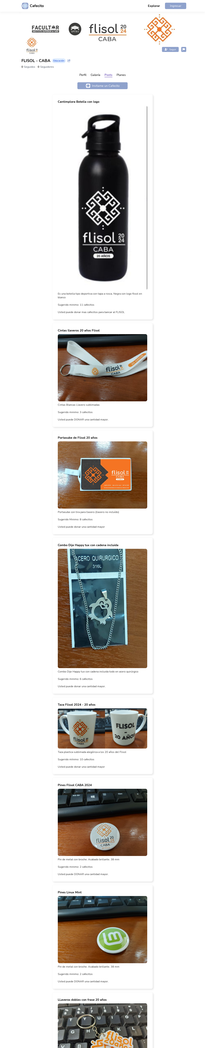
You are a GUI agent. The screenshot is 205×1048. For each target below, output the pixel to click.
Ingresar (175, 6)
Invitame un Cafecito (103, 86)
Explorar (154, 6)
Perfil (82, 75)
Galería (95, 75)
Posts (108, 75)
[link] (102, 206)
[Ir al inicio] (31, 6)
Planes (121, 75)
